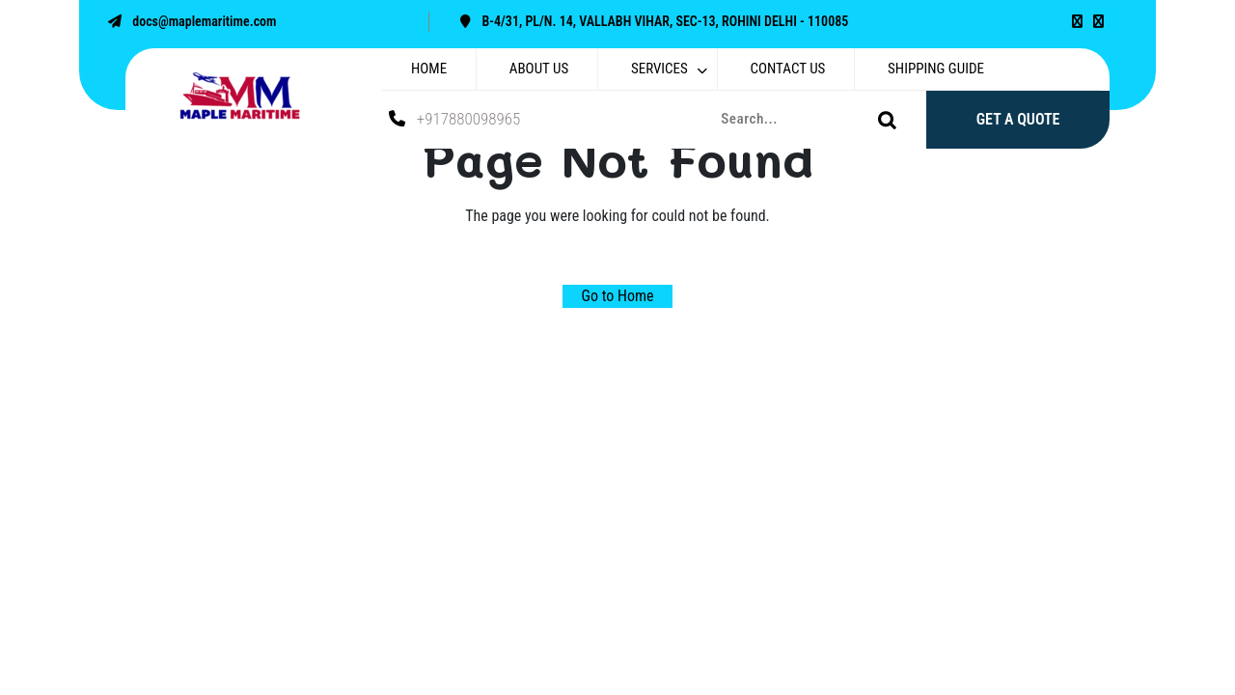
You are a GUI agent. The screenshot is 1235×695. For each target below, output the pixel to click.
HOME (429, 68)
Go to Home (618, 296)
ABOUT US (538, 68)
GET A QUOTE (1018, 119)
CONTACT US (788, 68)
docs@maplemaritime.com (188, 21)
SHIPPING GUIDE (936, 68)
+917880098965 (454, 118)
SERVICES (659, 68)
